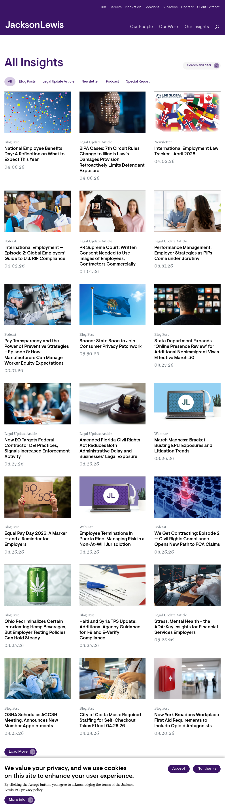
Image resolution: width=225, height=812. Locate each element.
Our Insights (197, 27)
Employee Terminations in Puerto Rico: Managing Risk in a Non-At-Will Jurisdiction (112, 539)
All (10, 81)
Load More (18, 752)
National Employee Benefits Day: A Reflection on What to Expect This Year (34, 154)
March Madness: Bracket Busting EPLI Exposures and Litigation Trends (183, 446)
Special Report (138, 81)
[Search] (215, 27)
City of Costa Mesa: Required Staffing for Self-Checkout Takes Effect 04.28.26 (110, 720)
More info (17, 800)
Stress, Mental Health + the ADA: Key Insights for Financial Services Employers (186, 627)
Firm (103, 7)
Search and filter (199, 65)
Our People (141, 27)
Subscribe (170, 7)
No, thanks (206, 769)
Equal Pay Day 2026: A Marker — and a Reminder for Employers (35, 539)
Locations (151, 7)
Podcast (112, 81)
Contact (187, 7)
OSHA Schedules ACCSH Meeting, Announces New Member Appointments (31, 720)
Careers (116, 7)
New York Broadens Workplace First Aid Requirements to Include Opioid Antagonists (186, 720)
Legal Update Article (58, 81)
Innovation (133, 7)
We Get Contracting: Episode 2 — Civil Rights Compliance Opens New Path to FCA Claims (187, 539)
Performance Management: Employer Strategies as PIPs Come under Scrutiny (183, 253)
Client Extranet (208, 7)
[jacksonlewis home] (35, 23)
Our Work (168, 27)
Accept (178, 769)
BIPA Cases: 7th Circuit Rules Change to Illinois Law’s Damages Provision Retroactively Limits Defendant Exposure (112, 160)
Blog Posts (27, 81)
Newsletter (90, 81)
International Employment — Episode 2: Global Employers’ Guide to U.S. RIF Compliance (35, 253)
